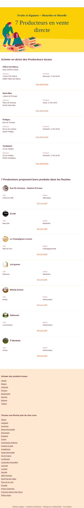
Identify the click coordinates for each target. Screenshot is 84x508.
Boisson (4, 400)
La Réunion (5, 459)
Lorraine (4, 469)
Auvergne (4, 426)
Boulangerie (5, 394)
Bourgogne (5, 433)
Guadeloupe (5, 449)
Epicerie (4, 397)
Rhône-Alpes (6, 495)
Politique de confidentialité (52, 507)
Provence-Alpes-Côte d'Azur (12, 492)
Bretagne (4, 436)
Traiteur (4, 404)
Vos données (67, 507)
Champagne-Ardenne (9, 443)
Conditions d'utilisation (34, 507)
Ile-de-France (6, 456)
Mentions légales (18, 507)
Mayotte (4, 472)
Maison (4, 384)
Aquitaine (4, 423)
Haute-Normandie (8, 453)
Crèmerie (4, 387)
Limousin (4, 466)
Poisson (4, 391)
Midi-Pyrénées (6, 476)
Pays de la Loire (7, 482)
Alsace (3, 420)
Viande (3, 381)
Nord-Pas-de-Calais (8, 479)
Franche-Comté (7, 446)
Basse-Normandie (8, 430)
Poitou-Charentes (7, 489)
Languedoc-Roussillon (9, 462)
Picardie (4, 485)
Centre (3, 439)
